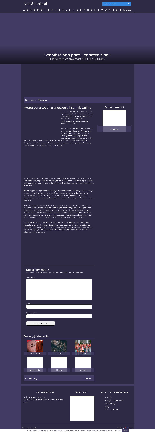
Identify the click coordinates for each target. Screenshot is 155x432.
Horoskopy (110, 403)
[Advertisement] (77, 80)
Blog (107, 406)
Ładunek (83, 370)
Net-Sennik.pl (35, 3)
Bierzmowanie (35, 353)
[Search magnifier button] (129, 3)
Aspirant (83, 353)
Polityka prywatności (114, 400)
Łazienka (87, 378)
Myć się (59, 370)
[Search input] (115, 3)
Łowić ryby (32, 378)
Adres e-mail (31, 313)
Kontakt (127, 10)
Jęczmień (114, 129)
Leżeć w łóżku (35, 370)
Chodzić (59, 353)
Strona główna (30, 100)
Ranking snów (111, 409)
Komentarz (30, 278)
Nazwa (29, 303)
